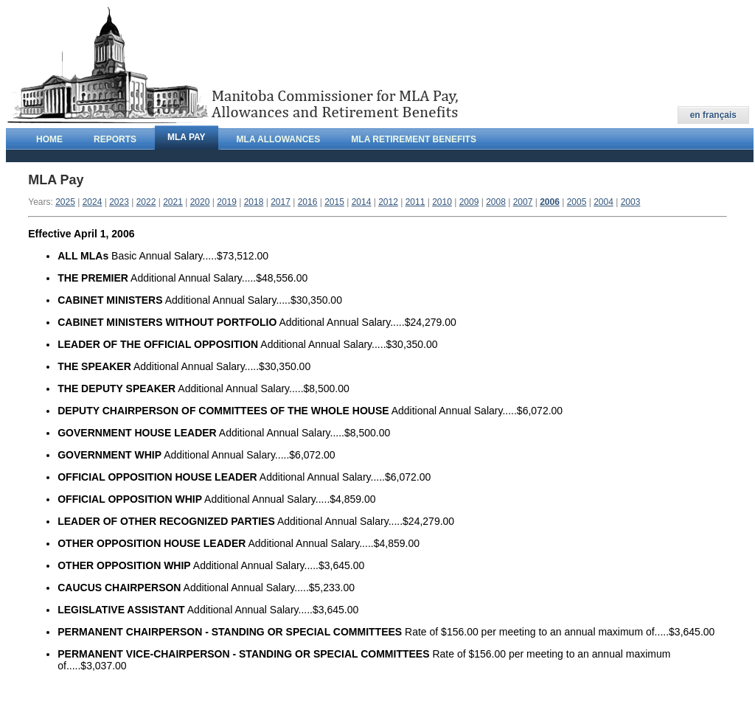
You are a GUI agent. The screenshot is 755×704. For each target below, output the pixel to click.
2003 (631, 202)
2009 (469, 202)
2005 (577, 202)
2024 (92, 202)
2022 (146, 202)
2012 (388, 202)
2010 (442, 202)
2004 (603, 202)
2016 (308, 202)
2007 (523, 202)
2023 (119, 202)
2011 (415, 202)
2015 (334, 202)
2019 (227, 202)
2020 (200, 202)
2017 (280, 202)
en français (713, 115)
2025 (65, 202)
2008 (496, 202)
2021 (173, 202)
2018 (254, 202)
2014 (362, 202)
